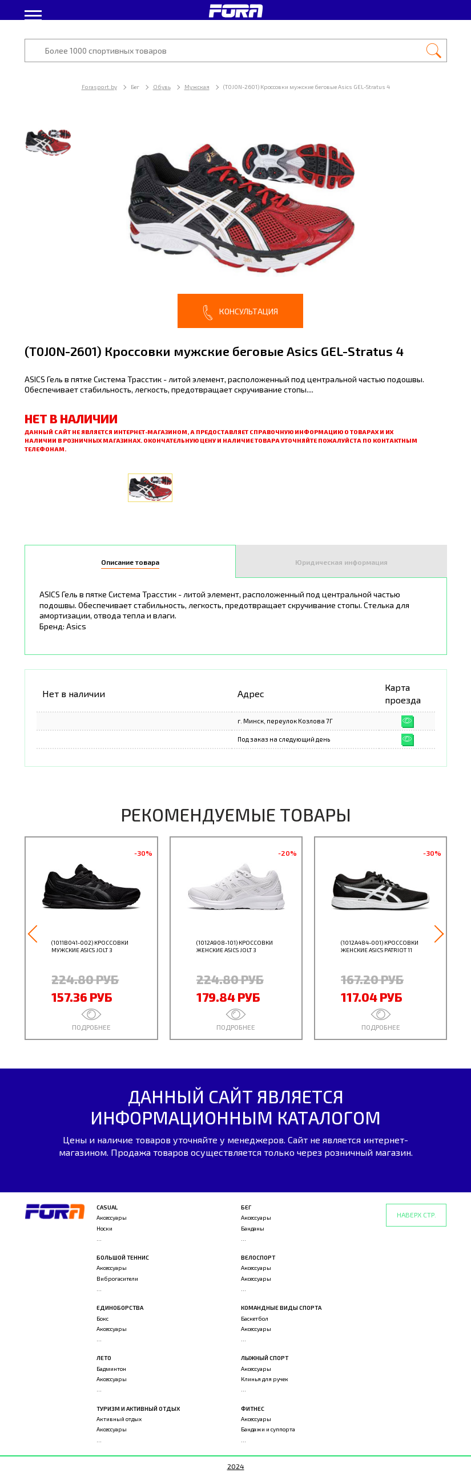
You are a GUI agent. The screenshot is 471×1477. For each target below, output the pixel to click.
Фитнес (252, 1408)
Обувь (162, 86)
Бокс (102, 1318)
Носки (104, 1228)
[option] (236, 222)
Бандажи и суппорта (268, 1429)
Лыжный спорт (264, 1357)
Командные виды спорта (281, 1307)
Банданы (252, 1228)
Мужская (197, 86)
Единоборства (119, 1307)
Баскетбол (254, 1318)
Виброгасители (117, 1278)
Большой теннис (122, 1257)
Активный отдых (119, 1418)
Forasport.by (99, 86)
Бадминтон (111, 1368)
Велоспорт (258, 1257)
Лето (103, 1357)
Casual (107, 1207)
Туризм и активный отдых (138, 1408)
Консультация (240, 313)
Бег (246, 1207)
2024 (235, 1466)
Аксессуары (111, 1217)
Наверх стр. (416, 1215)
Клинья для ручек (264, 1378)
